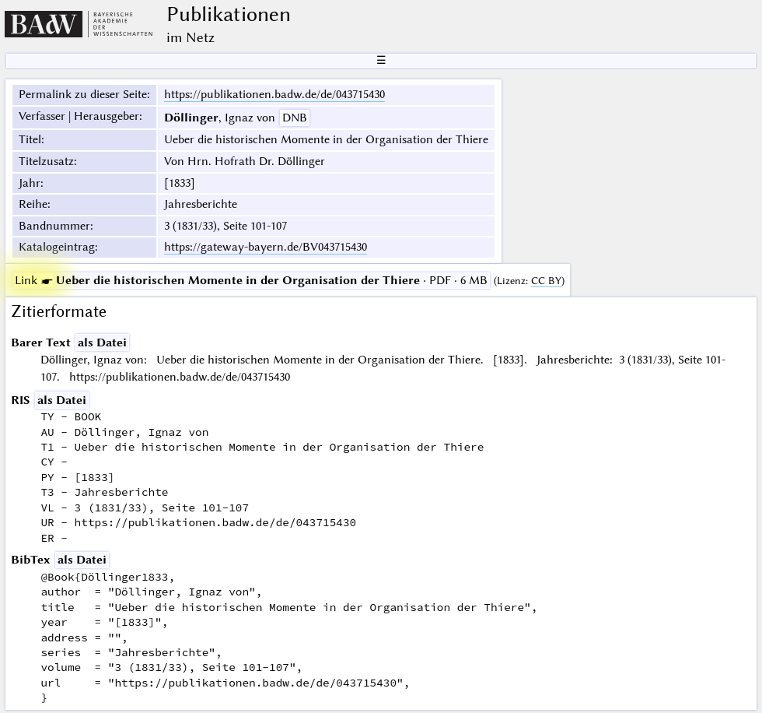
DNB (294, 118)
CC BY (546, 280)
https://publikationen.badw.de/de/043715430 (274, 94)
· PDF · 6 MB (251, 280)
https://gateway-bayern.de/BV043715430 (265, 247)
